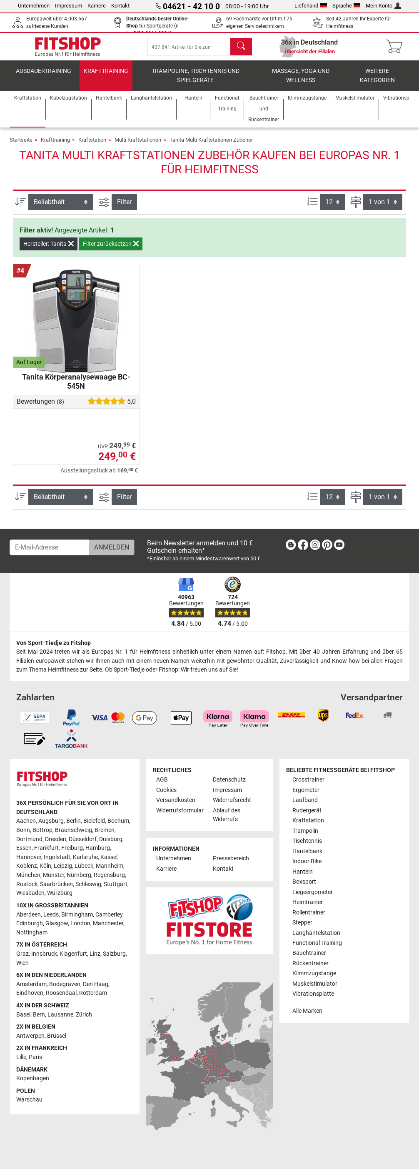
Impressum (68, 5)
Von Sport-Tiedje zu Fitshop (53, 643)
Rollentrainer (308, 912)
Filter (124, 208)
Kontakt (120, 5)
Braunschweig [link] (73, 830)
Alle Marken (307, 1010)
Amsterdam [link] (31, 984)
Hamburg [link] (97, 848)
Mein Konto (383, 5)
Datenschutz (229, 779)
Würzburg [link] (59, 893)
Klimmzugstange (314, 973)
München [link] (28, 875)
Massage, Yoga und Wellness (300, 81)
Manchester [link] (108, 923)
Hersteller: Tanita (48, 249)
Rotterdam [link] (93, 993)
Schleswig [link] (88, 884)
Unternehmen (34, 5)
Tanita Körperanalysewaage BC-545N (76, 387)
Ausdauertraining (43, 76)
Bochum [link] (118, 820)
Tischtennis (307, 840)
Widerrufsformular (180, 810)
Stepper (302, 922)
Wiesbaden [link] (30, 893)
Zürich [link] (84, 1014)
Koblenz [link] (26, 865)
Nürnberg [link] (79, 875)
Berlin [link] (73, 820)
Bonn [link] (23, 830)
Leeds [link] (51, 914)
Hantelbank (307, 851)
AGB (162, 779)
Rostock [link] (26, 884)
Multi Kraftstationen (138, 145)
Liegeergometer (312, 892)
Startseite (21, 145)
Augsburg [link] (51, 820)
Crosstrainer (308, 779)
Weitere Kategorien (377, 81)
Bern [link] (39, 1014)
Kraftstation (92, 145)
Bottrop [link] (42, 830)
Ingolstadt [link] (57, 857)
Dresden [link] (55, 839)
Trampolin (305, 830)
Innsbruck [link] (44, 953)
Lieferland (310, 5)
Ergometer (305, 790)
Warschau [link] (29, 1100)
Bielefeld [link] (94, 820)
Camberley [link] (108, 914)
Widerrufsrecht (232, 800)
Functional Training (317, 943)
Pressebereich (231, 858)
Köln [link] (45, 865)
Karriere (96, 5)
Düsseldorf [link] (83, 839)
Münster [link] (53, 875)
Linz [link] (95, 953)
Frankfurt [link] (46, 848)
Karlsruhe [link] (85, 857)
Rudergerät (307, 810)
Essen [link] (24, 848)
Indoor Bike (307, 861)
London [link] (80, 923)
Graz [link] (22, 953)
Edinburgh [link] (29, 923)
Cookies (166, 790)
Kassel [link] (108, 857)
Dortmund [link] (29, 839)
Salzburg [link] (114, 953)
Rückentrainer (310, 963)
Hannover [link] (28, 857)
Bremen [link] (105, 830)
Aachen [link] (26, 820)
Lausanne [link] (60, 1014)
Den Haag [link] (95, 984)
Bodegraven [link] (64, 984)
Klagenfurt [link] (73, 953)
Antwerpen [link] (30, 1035)
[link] (290, 546)
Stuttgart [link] (115, 884)
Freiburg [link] (72, 848)
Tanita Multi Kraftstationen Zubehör (211, 145)
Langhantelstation (316, 933)
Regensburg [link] (109, 875)
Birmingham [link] (77, 914)
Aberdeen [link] (28, 914)
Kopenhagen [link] (32, 1078)
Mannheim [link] (109, 865)
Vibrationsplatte (313, 993)
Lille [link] (21, 1057)
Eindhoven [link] (29, 993)
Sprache (346, 5)
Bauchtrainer (309, 953)
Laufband (305, 800)
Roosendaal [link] (61, 993)
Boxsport (304, 881)
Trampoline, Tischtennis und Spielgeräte (195, 81)
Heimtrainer (307, 902)
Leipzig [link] (63, 865)
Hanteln (302, 871)
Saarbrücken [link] (56, 884)
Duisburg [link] (110, 839)
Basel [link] (23, 1014)
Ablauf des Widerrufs (226, 815)
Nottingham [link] (31, 932)
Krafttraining (106, 76)
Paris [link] (35, 1057)
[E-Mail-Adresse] (49, 547)
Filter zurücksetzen (111, 249)
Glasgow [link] (56, 923)
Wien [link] (22, 963)
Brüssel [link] (56, 1035)
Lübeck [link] (84, 865)
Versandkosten (175, 800)
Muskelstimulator (314, 983)
